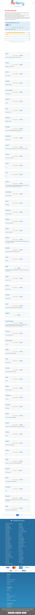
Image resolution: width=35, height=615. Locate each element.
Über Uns (8, 576)
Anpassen (24, 612)
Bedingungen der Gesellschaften (11, 600)
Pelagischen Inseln (23, 546)
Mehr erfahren (27, 610)
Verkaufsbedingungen (10, 581)
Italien (8, 561)
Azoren (8, 530)
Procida (21, 550)
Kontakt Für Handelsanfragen (11, 579)
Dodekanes (9, 539)
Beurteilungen (9, 605)
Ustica (21, 561)
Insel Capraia (9, 551)
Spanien (21, 555)
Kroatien (21, 526)
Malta (21, 535)
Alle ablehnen (18, 612)
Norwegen (22, 543)
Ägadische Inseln (9, 523)
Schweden (21, 553)
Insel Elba (8, 553)
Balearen (8, 531)
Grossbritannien (9, 547)
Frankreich (8, 543)
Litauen (21, 534)
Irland (8, 558)
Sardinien (21, 551)
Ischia (8, 559)
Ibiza (8, 550)
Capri (8, 534)
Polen (21, 547)
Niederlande (22, 539)
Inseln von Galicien (10, 557)
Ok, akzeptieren (11, 612)
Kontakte (8, 578)
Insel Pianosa (9, 555)
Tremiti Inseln (22, 558)
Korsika (21, 523)
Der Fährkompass (9, 607)
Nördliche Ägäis (22, 542)
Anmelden (8, 589)
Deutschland (9, 538)
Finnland (8, 542)
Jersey (8, 562)
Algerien (8, 526)
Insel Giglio (9, 554)
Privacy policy (9, 582)
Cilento (8, 535)
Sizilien (21, 554)
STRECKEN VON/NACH (19, 520)
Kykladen (21, 527)
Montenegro (22, 538)
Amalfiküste (9, 527)
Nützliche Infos (9, 597)
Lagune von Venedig (23, 531)
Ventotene (21, 562)
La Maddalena (22, 530)
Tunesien (21, 559)
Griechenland (9, 546)
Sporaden (21, 557)
